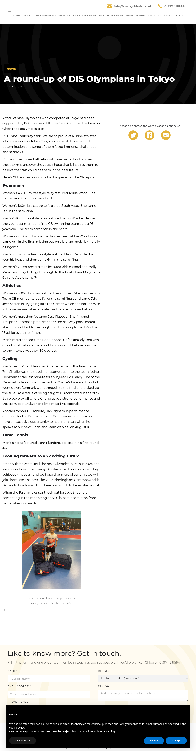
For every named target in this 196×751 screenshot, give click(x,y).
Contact (181, 15)
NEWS (168, 15)
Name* (12, 671)
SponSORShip (135, 15)
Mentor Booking (111, 15)
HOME (16, 15)
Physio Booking (84, 15)
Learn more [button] (22, 740)
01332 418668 (174, 6)
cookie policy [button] (16, 727)
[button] (28, 15)
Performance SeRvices (53, 15)
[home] (9, 11)
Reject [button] (154, 740)
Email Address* (19, 686)
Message (104, 685)
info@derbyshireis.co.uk (133, 6)
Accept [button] (176, 740)
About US (154, 15)
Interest (104, 671)
